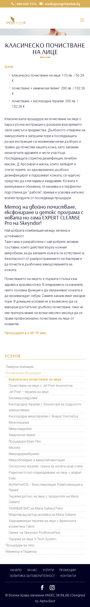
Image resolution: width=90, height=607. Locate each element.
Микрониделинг (20, 429)
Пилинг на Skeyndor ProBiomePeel (34, 533)
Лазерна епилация (19, 367)
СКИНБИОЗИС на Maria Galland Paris (36, 508)
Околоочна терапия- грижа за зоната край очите (46, 466)
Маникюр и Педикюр (21, 551)
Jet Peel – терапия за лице (29, 392)
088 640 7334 (26, 4)
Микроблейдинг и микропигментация (37, 460)
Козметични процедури (23, 373)
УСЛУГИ (48, 570)
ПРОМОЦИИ (67, 570)
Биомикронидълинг (23, 398)
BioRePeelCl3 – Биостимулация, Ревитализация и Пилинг (46, 487)
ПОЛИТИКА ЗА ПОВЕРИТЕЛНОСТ (32, 576)
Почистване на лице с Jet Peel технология (41, 386)
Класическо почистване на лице (35, 379)
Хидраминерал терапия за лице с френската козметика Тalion (42, 523)
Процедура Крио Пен (25, 441)
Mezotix (14, 448)
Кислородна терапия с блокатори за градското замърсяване (45, 407)
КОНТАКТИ (68, 576)
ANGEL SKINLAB (57, 595)
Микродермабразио (24, 454)
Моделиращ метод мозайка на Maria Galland (42, 515)
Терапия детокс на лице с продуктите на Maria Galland (44, 499)
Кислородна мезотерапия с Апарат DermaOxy (43, 416)
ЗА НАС (32, 570)
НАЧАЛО (16, 570)
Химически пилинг (22, 435)
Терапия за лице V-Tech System (32, 539)
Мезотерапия (19, 423)
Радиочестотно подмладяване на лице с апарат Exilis (45, 475)
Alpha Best (47, 601)
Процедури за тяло (20, 545)
